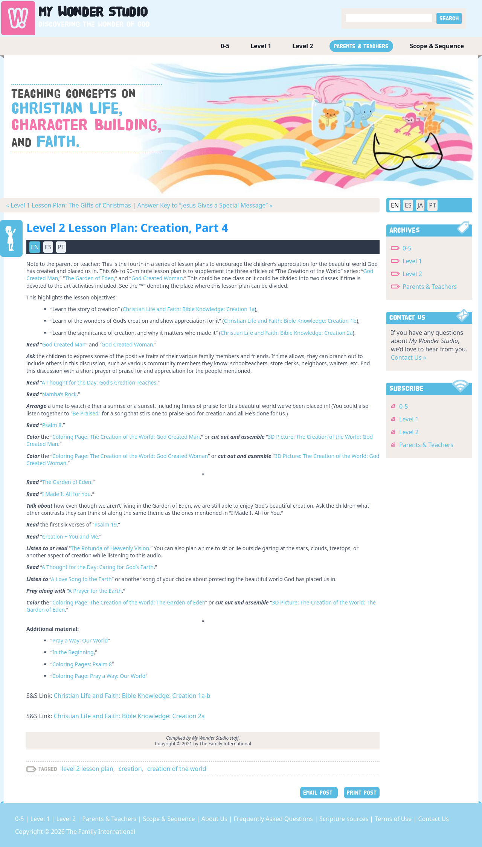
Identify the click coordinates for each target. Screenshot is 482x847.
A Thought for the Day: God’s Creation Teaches (99, 382)
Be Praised (85, 413)
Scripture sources (344, 819)
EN (35, 247)
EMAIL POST (319, 792)
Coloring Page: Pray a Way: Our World (98, 675)
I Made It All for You (66, 494)
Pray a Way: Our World (80, 640)
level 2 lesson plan (87, 769)
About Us (215, 819)
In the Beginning (73, 652)
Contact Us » (408, 357)
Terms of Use (394, 819)
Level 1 (260, 46)
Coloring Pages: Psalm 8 (82, 664)
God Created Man (63, 344)
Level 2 (302, 46)
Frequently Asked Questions (274, 819)
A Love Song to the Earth (81, 579)
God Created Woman (157, 278)
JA (420, 205)
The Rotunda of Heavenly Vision (110, 548)
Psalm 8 (51, 425)
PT (61, 247)
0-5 (225, 46)
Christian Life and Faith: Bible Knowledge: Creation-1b (290, 320)
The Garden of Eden (89, 278)
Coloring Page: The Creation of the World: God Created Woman (130, 455)
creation (130, 769)
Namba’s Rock (59, 394)
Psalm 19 (106, 524)
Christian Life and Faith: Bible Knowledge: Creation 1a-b (132, 695)
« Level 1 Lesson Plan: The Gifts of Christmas (68, 205)
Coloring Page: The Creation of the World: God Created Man (126, 436)
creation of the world (176, 769)
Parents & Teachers (361, 46)
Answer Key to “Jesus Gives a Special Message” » (204, 205)
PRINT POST (362, 792)
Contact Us (433, 819)
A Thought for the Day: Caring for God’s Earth (98, 567)
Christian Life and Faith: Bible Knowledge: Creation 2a (287, 332)
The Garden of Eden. (67, 481)
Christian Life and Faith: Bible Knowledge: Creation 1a (189, 309)
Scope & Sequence (437, 46)
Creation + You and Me (70, 536)
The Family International (100, 831)
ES (48, 247)
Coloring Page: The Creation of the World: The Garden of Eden (128, 602)
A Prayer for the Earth (95, 590)
